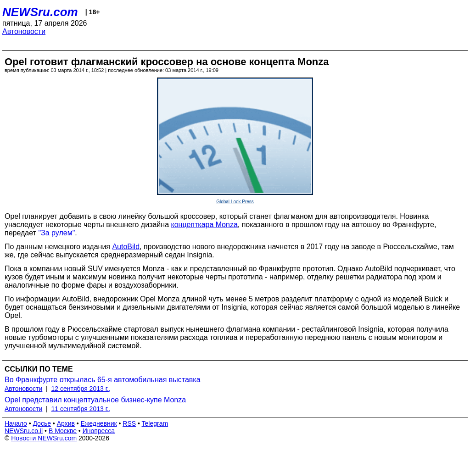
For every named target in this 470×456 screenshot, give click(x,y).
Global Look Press (235, 201)
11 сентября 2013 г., (81, 408)
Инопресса (99, 430)
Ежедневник (99, 423)
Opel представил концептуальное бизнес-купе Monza (95, 400)
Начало (16, 423)
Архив (66, 423)
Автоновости (23, 31)
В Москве (63, 430)
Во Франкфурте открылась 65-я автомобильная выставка (103, 380)
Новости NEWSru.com (44, 438)
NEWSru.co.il (24, 430)
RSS (129, 423)
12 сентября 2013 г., (81, 388)
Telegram (155, 423)
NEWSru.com (40, 12)
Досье (42, 423)
